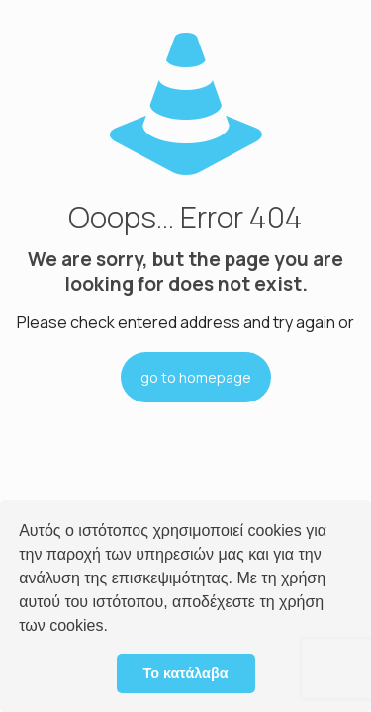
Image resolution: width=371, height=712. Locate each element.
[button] (115, 628)
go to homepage (195, 377)
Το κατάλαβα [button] (185, 673)
